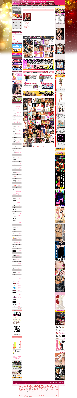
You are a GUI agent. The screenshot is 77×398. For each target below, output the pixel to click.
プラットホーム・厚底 (43, 390)
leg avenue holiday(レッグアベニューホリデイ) (17, 112)
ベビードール (15, 11)
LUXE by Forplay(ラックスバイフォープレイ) (17, 142)
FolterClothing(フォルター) (19, 268)
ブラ (13, 11)
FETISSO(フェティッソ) (19, 185)
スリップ (14, 12)
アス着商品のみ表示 (49, 9)
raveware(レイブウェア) (19, 290)
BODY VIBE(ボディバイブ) (19, 288)
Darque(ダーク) (20, 200)
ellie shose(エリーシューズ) (19, 227)
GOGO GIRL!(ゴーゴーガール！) (18, 172)
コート (28, 394)
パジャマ (51, 388)
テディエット (31, 386)
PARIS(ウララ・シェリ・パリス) (18, 163)
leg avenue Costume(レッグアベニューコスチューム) (17, 108)
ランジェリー (28, 4)
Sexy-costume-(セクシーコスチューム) (18, 110)
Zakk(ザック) (20, 205)
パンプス (48, 390)
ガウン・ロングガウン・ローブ (44, 388)
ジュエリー (25, 395)
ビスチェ (16, 12)
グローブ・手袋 (36, 395)
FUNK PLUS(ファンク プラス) (18, 304)
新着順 (41, 9)
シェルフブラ (46, 385)
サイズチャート (15, 5)
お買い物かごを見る (50, 2)
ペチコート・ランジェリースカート (35, 388)
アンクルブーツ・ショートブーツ (44, 389)
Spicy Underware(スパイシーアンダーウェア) (17, 283)
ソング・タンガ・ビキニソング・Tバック (32, 387)
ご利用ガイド (27, 5)
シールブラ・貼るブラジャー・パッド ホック (32, 385)
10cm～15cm (15, 36)
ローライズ (53, 387)
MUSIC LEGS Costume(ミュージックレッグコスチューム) (17, 191)
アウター (46, 4)
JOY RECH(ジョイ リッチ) (19, 301)
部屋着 (25, 394)
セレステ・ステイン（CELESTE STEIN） (18, 297)
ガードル (23, 388)
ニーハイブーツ (52, 389)
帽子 (39, 395)
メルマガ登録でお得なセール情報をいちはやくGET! (38, 70)
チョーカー (22, 396)
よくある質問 (21, 5)
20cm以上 (14, 39)
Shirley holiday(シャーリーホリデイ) (18, 133)
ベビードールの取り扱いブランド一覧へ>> (38, 146)
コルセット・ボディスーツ (45, 386)
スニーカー (34, 390)
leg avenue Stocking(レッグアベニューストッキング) (17, 117)
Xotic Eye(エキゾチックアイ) (18, 250)
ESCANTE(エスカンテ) (19, 157)
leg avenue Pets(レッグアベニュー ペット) (17, 119)
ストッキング (40, 4)
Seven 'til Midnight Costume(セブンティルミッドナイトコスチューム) (17, 153)
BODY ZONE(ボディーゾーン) (19, 176)
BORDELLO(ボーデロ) (19, 216)
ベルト (32, 395)
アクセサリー (52, 4)
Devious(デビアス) (20, 222)
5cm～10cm (15, 35)
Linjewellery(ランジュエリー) (19, 285)
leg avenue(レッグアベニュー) (18, 106)
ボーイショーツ (27, 388)
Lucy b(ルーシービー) (19, 272)
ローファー (37, 390)
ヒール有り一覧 (19, 41)
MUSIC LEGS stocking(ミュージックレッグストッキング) (17, 194)
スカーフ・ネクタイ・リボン (52, 395)
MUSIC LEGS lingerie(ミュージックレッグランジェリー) (17, 189)
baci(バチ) (20, 146)
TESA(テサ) (20, 159)
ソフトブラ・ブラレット (52, 385)
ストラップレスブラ (41, 385)
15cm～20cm (15, 38)
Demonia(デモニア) (20, 218)
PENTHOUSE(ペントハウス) (19, 229)
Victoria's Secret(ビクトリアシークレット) (18, 263)
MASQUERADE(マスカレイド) (19, 202)
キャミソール (51, 386)
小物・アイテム (45, 395)
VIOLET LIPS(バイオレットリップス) (18, 306)
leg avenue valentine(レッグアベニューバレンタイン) (17, 115)
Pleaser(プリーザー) (19, 213)
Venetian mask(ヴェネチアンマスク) (18, 259)
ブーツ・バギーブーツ (36, 389)
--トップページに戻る (23, 4)
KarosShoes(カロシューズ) (19, 233)
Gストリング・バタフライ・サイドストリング (45, 387)
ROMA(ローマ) (20, 168)
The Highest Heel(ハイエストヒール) (18, 242)
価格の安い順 (32, 9)
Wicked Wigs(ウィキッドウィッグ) (18, 255)
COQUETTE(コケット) (19, 198)
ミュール (23, 389)
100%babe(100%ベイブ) (19, 130)
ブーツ (18, 12)
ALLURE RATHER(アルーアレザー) (19, 180)
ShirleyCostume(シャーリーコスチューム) (18, 135)
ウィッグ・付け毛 (26, 396)
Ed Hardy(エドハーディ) (19, 281)
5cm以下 (14, 33)
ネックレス (28, 395)
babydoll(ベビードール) (19, 246)
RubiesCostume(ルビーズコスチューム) (18, 238)
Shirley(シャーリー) (19, 126)
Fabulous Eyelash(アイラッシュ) (19, 276)
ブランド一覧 (19, 308)
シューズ (34, 4)
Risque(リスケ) (20, 128)
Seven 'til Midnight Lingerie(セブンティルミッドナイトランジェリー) (17, 151)
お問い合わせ (37, 5)
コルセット (19, 11)
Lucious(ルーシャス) (19, 220)
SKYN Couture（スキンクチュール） (18, 294)
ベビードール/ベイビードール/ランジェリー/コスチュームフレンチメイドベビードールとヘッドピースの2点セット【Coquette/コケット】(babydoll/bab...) (26, 25)
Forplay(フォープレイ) (19, 139)
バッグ (31, 396)
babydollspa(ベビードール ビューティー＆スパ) (17, 279)
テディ (28, 386)
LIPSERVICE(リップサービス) (19, 292)
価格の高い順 (38, 9)
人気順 (29, 9)
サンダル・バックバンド (29, 389)
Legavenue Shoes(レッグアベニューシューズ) (17, 122)
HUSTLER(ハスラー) (20, 209)
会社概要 (32, 5)
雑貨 (41, 395)
